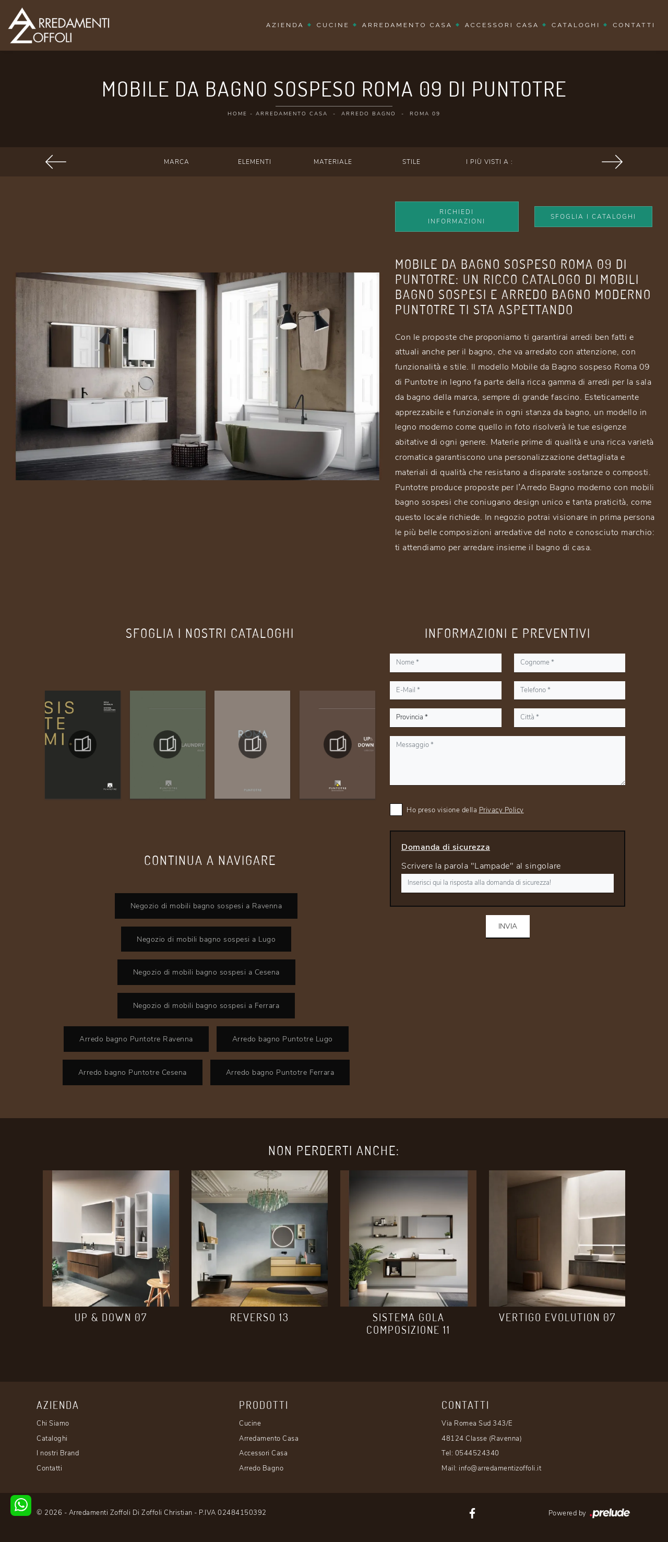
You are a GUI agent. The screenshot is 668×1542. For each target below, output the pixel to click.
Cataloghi (576, 25)
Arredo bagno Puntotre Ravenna (136, 1039)
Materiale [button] (333, 162)
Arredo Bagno (368, 113)
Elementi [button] (254, 162)
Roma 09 (425, 113)
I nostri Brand (58, 1453)
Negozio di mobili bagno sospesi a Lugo (206, 939)
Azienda (285, 25)
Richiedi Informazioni (456, 217)
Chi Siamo (53, 1423)
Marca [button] (176, 162)
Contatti (634, 25)
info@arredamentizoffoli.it (500, 1468)
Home (237, 113)
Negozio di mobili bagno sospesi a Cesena (206, 972)
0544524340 (477, 1453)
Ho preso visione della (465, 810)
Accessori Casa (502, 25)
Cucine (333, 25)
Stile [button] (411, 162)
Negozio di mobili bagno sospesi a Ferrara (206, 1005)
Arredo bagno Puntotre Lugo (282, 1039)
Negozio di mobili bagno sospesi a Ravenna (206, 905)
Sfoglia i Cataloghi (593, 216)
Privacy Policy (501, 810)
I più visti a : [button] (489, 162)
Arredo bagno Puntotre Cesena (132, 1072)
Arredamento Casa (407, 25)
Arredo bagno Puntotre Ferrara (280, 1072)
